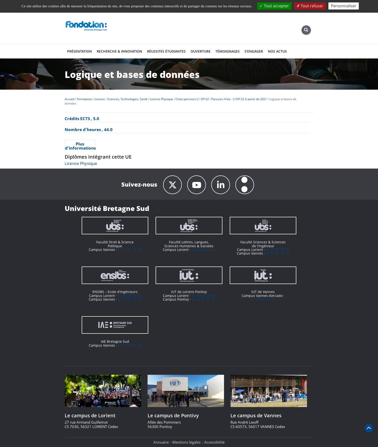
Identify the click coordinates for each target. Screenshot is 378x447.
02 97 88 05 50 (277, 249)
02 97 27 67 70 (203, 299)
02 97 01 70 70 (277, 253)
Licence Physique (81, 163)
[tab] (80, 146)
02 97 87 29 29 (203, 249)
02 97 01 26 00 (129, 249)
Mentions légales (186, 442)
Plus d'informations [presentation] (80, 146)
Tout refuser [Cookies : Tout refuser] (310, 6)
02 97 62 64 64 (263, 299)
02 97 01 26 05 (129, 345)
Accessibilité (214, 442)
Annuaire (161, 442)
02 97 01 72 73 (129, 299)
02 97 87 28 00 (203, 295)
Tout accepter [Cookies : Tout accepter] (274, 6)
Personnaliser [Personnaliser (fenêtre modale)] (343, 6)
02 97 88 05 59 (129, 295)
